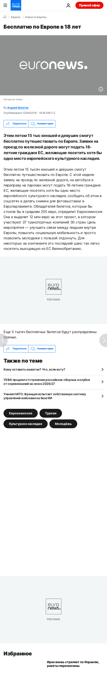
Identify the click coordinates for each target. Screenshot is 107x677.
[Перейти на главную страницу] (16, 5)
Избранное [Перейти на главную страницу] (18, 653)
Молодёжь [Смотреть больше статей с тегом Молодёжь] (63, 423)
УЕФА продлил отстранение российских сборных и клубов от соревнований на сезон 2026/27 (47, 382)
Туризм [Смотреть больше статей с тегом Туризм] (50, 413)
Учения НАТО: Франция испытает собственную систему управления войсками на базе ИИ (45, 396)
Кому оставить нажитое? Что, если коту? (34, 369)
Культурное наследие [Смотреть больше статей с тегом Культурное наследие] (25, 423)
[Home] (5, 16)
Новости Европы (36, 17)
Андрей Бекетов (17, 107)
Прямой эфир (89, 5)
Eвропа (15, 17)
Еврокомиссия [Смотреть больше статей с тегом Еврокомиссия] (20, 413)
